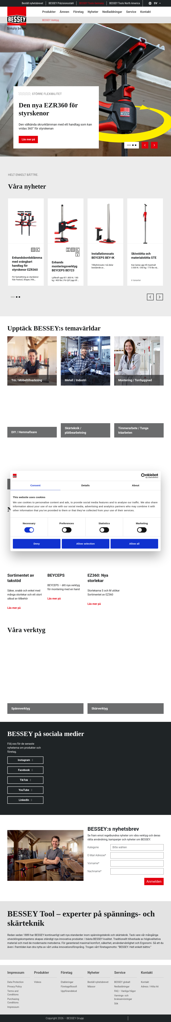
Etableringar (67, 982)
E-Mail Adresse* (97, 855)
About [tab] (135, 485)
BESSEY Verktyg (50, 20)
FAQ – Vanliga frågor (125, 991)
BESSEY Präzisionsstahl (61, 3)
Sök (116, 1003)
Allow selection (85, 543)
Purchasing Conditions (13, 1001)
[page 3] (19, 297)
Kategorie (93, 847)
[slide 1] (129, 145)
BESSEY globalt (122, 982)
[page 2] (16, 297)
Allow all (134, 543)
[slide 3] (135, 145)
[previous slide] (145, 145)
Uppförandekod (69, 991)
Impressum (13, 1007)
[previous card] (150, 297)
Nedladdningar (121, 986)
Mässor (91, 986)
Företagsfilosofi (69, 986)
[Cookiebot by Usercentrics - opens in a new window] (143, 475)
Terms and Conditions (13, 993)
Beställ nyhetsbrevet (32, 3)
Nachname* (95, 871)
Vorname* (93, 863)
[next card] (159, 297)
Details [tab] (85, 485)
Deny (37, 543)
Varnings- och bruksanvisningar (123, 997)
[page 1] (13, 297)
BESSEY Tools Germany (91, 3)
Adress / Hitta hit (150, 986)
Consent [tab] (35, 485)
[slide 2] (133, 145)
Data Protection (15, 982)
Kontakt (145, 982)
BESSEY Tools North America (124, 3)
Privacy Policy (14, 986)
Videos (37, 982)
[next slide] (154, 145)
